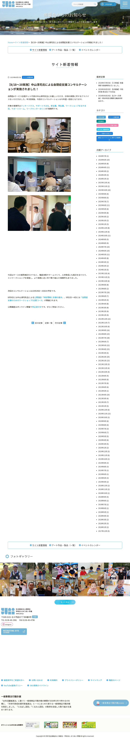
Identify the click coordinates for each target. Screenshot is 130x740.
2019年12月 (102, 451)
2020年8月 (102, 425)
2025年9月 (102, 194)
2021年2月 (102, 402)
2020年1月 (102, 448)
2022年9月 (102, 330)
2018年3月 (102, 520)
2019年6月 (102, 474)
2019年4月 (102, 482)
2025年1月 (102, 224)
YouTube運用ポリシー (13, 685)
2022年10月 (102, 326)
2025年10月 (102, 190)
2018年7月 (102, 504)
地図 (35, 617)
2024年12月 (102, 228)
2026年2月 (102, 175)
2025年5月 (102, 209)
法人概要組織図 (9, 651)
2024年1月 (102, 270)
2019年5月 (102, 478)
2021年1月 (102, 406)
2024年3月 (102, 262)
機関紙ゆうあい (79, 651)
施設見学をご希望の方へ (14, 680)
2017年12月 (102, 531)
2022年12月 (102, 319)
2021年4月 (102, 395)
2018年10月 (102, 493)
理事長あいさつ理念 (11, 648)
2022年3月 (102, 353)
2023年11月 (102, 277)
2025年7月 (102, 201)
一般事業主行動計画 (112, 703)
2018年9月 (102, 497)
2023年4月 (102, 304)
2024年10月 (102, 235)
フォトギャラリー (79, 648)
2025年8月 (102, 198)
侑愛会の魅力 (58, 648)
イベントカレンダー (90, 49)
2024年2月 (102, 266)
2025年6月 (102, 205)
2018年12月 (102, 485)
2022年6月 (102, 342)
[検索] (95, 4)
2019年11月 (102, 455)
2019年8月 (102, 467)
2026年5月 (102, 164)
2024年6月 (102, 251)
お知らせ (94, 648)
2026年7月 (102, 156)
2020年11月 (102, 414)
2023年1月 (102, 315)
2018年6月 (102, 508)
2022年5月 (102, 345)
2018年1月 (102, 527)
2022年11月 (102, 323)
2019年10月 (102, 459)
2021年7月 (102, 383)
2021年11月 (102, 368)
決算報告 (6, 668)
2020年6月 (102, 433)
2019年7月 (102, 470)
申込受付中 (36, 306)
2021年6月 (102, 387)
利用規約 (53, 680)
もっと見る (65, 602)
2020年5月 (102, 436)
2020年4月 (102, 440)
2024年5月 (102, 254)
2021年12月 (102, 364)
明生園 (61, 105)
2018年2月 (102, 523)
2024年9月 (102, 239)
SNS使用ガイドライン (39, 685)
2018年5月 (102, 512)
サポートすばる (42, 105)
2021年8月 (102, 379)
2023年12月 (102, 273)
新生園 (53, 105)
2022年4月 (102, 349)
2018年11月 (102, 489)
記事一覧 (48, 322)
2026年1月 (102, 179)
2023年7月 (102, 292)
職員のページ (114, 680)
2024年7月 (102, 247)
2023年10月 (102, 281)
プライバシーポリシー (74, 680)
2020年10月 (102, 417)
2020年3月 (102, 444)
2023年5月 (102, 300)
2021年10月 (102, 372)
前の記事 (38, 322)
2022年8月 (102, 334)
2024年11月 (102, 232)
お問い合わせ (37, 680)
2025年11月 (102, 186)
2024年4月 (102, 258)
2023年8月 (102, 289)
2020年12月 (102, 410)
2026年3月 (102, 171)
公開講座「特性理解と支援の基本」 (49, 297)
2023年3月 (102, 308)
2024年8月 (102, 243)
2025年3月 (102, 217)
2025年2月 (102, 220)
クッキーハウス (27, 105)
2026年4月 (102, 167)
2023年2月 (102, 311)
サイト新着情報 (39, 49)
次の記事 (58, 322)
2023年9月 (102, 285)
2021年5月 (102, 391)
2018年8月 (102, 501)
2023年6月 (102, 296)
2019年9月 (102, 463)
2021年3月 (102, 398)
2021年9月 (102, 376)
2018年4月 (102, 516)
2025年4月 (102, 213)
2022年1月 (102, 360)
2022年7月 (102, 338)
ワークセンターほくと (35, 108)
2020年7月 (102, 429)
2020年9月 (102, 421)
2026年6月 (102, 160)
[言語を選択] (108, 4)
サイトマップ (96, 680)
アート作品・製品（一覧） (64, 49)
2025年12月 (102, 182)
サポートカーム (18, 108)
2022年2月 (102, 357)
